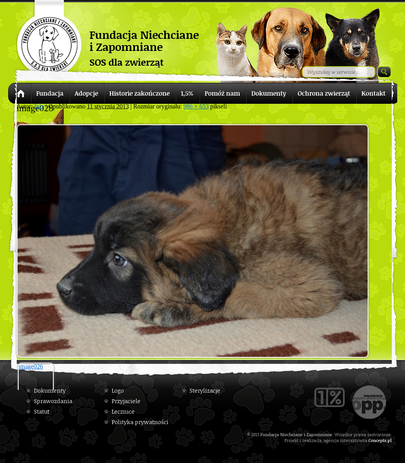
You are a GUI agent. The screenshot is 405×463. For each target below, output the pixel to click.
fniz (39, 106)
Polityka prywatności (140, 422)
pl (389, 440)
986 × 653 (196, 106)
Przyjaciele (126, 401)
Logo (118, 390)
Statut (41, 411)
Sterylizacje (204, 390)
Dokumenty (50, 390)
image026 (31, 366)
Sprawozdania (53, 401)
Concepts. (377, 440)
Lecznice (123, 411)
